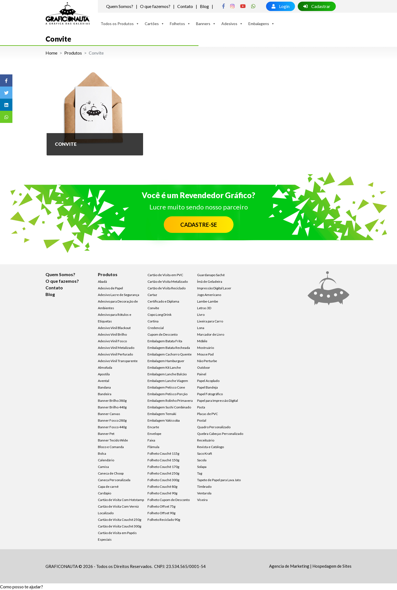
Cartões (154, 23)
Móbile (202, 341)
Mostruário (205, 348)
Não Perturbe (207, 361)
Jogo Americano (209, 295)
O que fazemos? (155, 6)
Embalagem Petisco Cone (166, 387)
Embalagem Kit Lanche (164, 367)
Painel (201, 374)
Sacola (201, 460)
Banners (206, 23)
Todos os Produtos (120, 23)
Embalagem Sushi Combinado (169, 407)
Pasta (201, 407)
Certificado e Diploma (163, 301)
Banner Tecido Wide (113, 440)
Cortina (153, 321)
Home (51, 52)
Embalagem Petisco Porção (167, 394)
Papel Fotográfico (210, 394)
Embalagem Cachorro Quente (169, 354)
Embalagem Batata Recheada (168, 348)
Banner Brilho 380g (112, 400)
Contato (185, 6)
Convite (153, 308)
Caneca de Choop (111, 473)
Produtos (73, 52)
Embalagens (261, 23)
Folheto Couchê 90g (162, 493)
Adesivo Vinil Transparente (118, 361)
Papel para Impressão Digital (217, 400)
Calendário (106, 460)
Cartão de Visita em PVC (165, 275)
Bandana (104, 387)
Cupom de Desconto (162, 334)
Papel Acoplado (208, 381)
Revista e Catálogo (210, 447)
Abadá (102, 281)
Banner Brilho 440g (112, 407)
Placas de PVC (207, 414)
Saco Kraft (204, 453)
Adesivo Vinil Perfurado (115, 354)
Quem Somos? (119, 6)
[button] (21, 586)
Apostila (104, 374)
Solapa (201, 467)
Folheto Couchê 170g (163, 467)
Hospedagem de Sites (332, 566)
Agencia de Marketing (289, 566)
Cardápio (104, 493)
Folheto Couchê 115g (163, 453)
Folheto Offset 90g (161, 513)
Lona (200, 328)
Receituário (205, 440)
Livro (201, 314)
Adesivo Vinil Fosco (112, 341)
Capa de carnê (108, 486)
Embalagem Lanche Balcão (167, 374)
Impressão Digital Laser (214, 288)
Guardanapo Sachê (211, 275)
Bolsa (102, 453)
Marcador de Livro (210, 334)
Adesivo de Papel (110, 288)
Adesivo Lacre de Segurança (118, 295)
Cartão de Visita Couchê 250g (119, 520)
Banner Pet (106, 434)
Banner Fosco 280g (112, 420)
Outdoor (203, 367)
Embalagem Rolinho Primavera (170, 400)
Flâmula (153, 447)
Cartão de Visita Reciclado (166, 288)
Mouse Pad (205, 354)
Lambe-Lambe (207, 301)
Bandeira (104, 394)
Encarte (153, 427)
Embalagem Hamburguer (165, 361)
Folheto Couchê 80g (162, 486)
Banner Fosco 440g (112, 427)
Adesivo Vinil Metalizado (116, 348)
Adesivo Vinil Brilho (112, 334)
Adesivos (232, 23)
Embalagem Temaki (161, 414)
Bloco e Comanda (111, 447)
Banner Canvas (109, 414)
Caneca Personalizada (114, 480)
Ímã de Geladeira (209, 281)
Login (280, 6)
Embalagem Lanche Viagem (167, 381)
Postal (201, 420)
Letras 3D (204, 308)
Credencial (155, 328)
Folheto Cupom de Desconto (168, 500)
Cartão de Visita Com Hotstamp (121, 500)
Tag (199, 473)
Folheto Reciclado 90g (163, 520)
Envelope (154, 434)
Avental (103, 381)
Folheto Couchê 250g (163, 473)
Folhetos (180, 23)
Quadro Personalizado (213, 427)
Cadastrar (316, 6)
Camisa (103, 467)
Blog (204, 6)
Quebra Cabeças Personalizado (220, 434)
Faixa (151, 440)
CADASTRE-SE (198, 224)
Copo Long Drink (159, 314)
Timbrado (204, 486)
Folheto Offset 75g (161, 506)
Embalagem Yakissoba (163, 420)
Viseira (202, 500)
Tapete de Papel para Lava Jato (219, 480)
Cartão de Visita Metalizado (167, 281)
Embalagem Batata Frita (164, 341)
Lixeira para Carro (210, 321)
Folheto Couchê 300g (163, 480)
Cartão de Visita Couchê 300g (119, 526)
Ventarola (204, 493)
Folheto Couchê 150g (163, 460)
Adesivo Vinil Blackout (114, 328)
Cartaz (152, 295)
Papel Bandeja (207, 387)
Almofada (105, 367)
